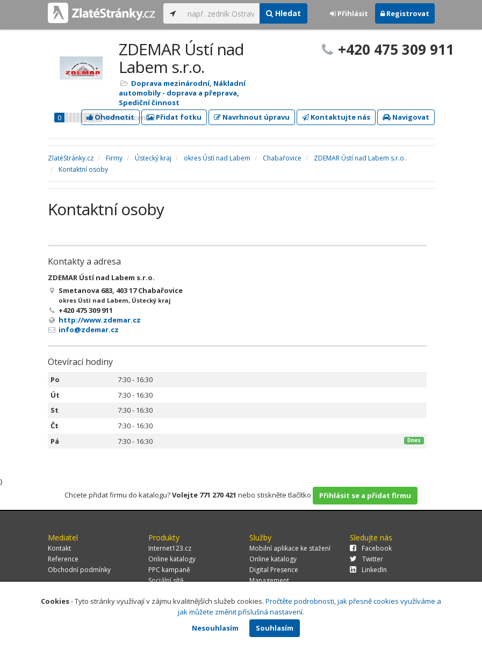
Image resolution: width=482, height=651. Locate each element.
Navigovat (406, 117)
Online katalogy (172, 559)
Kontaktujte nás (336, 117)
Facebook (371, 548)
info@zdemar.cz (89, 329)
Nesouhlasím (215, 628)
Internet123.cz (169, 548)
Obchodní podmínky (79, 569)
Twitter (366, 559)
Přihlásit (349, 13)
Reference (63, 559)
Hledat (283, 13)
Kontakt (59, 548)
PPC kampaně (169, 569)
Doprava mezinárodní (170, 83)
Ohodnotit (110, 117)
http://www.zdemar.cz (100, 320)
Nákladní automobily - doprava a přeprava (182, 88)
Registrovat (404, 13)
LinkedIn (368, 569)
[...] (221, 13)
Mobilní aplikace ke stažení (289, 548)
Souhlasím (274, 628)
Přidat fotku (174, 117)
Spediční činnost (149, 102)
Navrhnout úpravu (252, 117)
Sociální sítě (166, 580)
